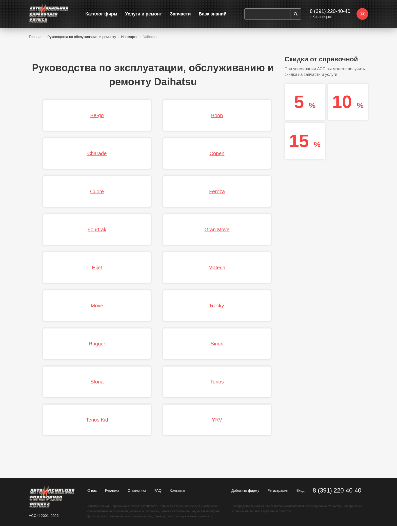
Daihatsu (149, 37)
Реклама (112, 490)
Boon (217, 115)
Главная (35, 37)
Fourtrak (97, 229)
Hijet (97, 267)
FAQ (158, 490)
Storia (97, 381)
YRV (217, 420)
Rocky (217, 305)
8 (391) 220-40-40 (330, 11)
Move (97, 305)
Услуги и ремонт (143, 14)
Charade (97, 153)
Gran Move (217, 229)
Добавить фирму (245, 490)
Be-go (97, 115)
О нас (92, 490)
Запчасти (180, 14)
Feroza (217, 191)
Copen (217, 153)
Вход (300, 490)
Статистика (137, 490)
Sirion (216, 343)
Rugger (97, 343)
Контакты (177, 490)
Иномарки (129, 37)
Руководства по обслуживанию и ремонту (81, 37)
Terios (217, 381)
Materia (217, 267)
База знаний (213, 14)
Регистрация (277, 490)
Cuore (97, 191)
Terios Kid (97, 420)
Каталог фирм (101, 14)
